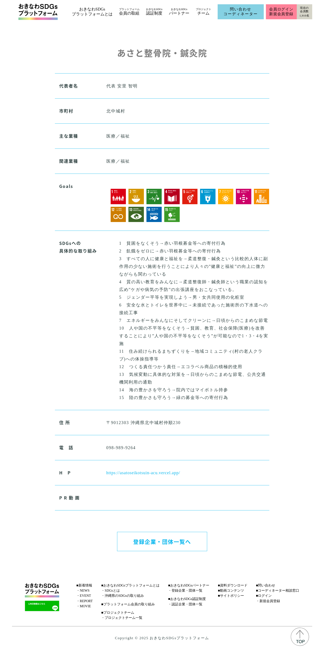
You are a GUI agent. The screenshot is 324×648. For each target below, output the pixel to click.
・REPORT (84, 601)
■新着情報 (84, 585)
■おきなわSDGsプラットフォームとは (130, 585)
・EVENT (83, 595)
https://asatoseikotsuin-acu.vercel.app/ (143, 472)
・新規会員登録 (268, 601)
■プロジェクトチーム (117, 612)
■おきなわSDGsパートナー (188, 585)
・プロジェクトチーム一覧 (121, 618)
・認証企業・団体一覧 (185, 604)
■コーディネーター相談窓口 (277, 590)
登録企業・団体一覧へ (162, 541)
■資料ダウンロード (232, 585)
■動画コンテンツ (231, 590)
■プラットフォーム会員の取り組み (128, 604)
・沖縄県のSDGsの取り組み (122, 595)
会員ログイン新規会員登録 (281, 11)
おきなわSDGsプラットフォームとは (92, 11)
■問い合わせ (265, 585)
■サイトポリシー (231, 595)
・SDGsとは (110, 590)
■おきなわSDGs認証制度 (187, 599)
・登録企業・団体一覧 (185, 590)
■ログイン (264, 595)
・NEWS (82, 590)
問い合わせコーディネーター (240, 11)
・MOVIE (83, 606)
